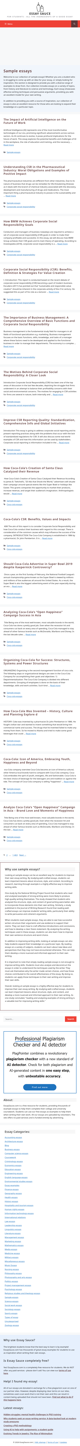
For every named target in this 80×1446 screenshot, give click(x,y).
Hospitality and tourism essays (19, 1205)
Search (70, 1019)
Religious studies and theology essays (22, 1293)
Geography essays (13, 1193)
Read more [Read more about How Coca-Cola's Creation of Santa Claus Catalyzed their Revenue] (17, 493)
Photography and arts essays (18, 1277)
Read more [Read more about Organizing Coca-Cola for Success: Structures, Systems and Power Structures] (55, 685)
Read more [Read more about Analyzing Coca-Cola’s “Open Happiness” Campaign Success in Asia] (31, 634)
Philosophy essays (13, 1273)
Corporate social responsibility (21, 206)
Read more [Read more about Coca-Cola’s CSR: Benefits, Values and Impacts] (47, 538)
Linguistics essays (13, 1229)
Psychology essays (13, 1289)
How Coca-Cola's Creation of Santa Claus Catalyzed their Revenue (33, 469)
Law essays (10, 1221)
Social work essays (13, 1305)
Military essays (11, 1257)
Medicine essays (12, 1253)
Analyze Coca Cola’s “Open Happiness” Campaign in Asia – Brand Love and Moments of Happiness (39, 808)
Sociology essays (12, 1309)
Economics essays (13, 1165)
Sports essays (11, 1313)
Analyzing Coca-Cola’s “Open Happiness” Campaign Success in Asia (33, 613)
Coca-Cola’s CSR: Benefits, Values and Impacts (37, 519)
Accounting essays (13, 1137)
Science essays (11, 1301)
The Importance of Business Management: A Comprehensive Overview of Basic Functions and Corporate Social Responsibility (39, 321)
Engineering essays (14, 1173)
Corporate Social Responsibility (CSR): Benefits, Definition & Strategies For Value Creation (38, 271)
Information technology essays (19, 1213)
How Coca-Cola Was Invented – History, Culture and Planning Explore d (38, 712)
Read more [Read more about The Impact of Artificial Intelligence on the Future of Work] (9, 145)
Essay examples (12, 1185)
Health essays (11, 1197)
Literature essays (13, 1233)
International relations (15, 1217)
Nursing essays (12, 1269)
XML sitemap (40, 1442)
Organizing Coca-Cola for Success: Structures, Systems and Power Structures (37, 661)
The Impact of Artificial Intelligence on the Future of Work (35, 121)
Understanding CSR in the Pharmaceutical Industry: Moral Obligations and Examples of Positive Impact (36, 170)
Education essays (13, 1169)
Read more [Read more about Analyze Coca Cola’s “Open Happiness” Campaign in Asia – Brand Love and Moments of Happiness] (18, 829)
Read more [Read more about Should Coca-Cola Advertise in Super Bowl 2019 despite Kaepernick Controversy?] (17, 586)
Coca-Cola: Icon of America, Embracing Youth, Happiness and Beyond (37, 760)
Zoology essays (12, 1325)
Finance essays (12, 1189)
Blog (7, 1145)
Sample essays (13, 152)
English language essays (16, 1177)
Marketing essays (13, 1241)
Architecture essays (14, 1141)
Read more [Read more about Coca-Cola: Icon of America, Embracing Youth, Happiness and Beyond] (69, 781)
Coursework (10, 1157)
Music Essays (11, 1265)
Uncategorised (11, 1321)
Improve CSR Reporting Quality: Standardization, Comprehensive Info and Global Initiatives (39, 421)
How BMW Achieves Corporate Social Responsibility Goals (30, 223)
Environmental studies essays (18, 1181)
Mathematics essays (14, 1245)
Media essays (11, 1249)
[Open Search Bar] (74, 23)
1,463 (15, 855)
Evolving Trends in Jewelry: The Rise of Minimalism (28, 1433)
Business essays (12, 1149)
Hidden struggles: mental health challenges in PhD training (32, 1414)
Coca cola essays (14, 504)
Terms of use (53, 1442)
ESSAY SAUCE (40, 14)
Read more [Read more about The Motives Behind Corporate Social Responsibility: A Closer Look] (58, 394)
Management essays (14, 1237)
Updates (63, 1442)
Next (22, 855)
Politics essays (11, 1281)
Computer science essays (16, 1153)
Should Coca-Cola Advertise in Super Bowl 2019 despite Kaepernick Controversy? (38, 565)
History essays (11, 1201)
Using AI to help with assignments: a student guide (28, 1429)
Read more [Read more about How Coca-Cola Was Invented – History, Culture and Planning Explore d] (31, 733)
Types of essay (11, 1317)
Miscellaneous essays (15, 1261)
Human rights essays (14, 1209)
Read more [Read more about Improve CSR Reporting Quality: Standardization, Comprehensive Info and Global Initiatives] (64, 442)
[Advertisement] (40, 45)
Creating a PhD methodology (18, 1425)
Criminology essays (14, 1161)
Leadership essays (13, 1225)
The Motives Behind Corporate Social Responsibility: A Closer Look (31, 373)
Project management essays (18, 1285)
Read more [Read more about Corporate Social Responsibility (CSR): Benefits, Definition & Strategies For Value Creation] (54, 292)
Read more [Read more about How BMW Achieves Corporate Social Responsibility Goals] (62, 243)
